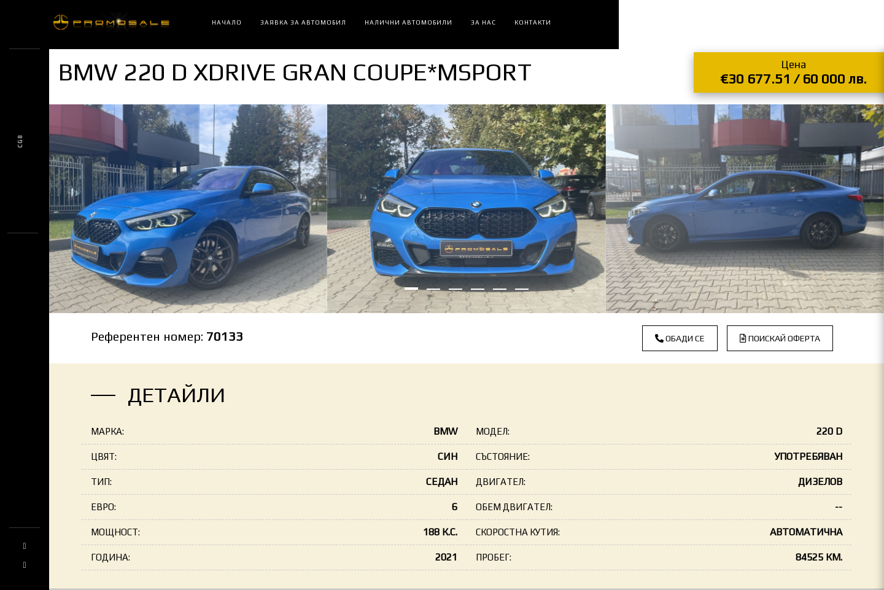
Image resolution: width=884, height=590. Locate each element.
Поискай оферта (780, 338)
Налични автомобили (408, 22)
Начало (227, 22)
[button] (411, 288)
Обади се (680, 338)
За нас (483, 22)
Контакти (532, 22)
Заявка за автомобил (303, 22)
